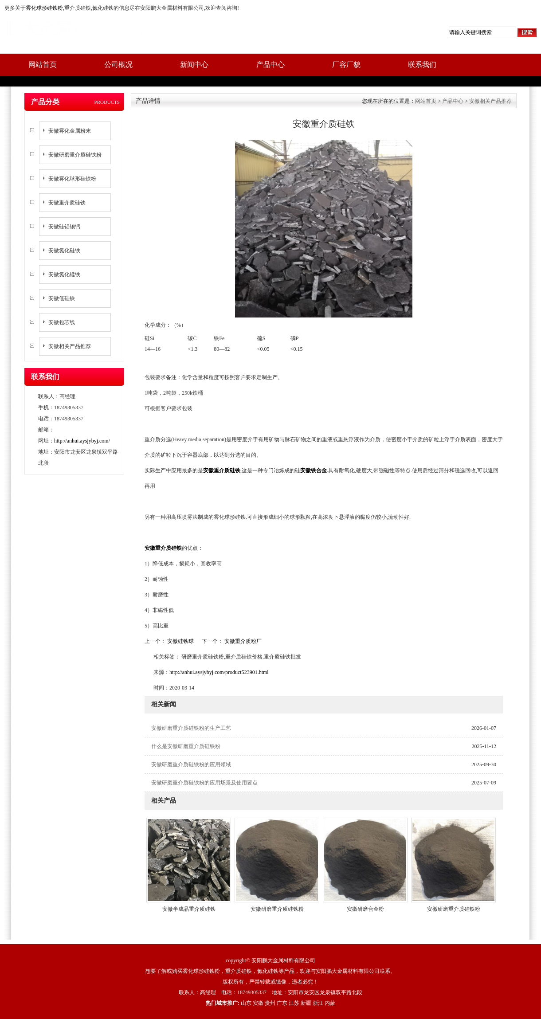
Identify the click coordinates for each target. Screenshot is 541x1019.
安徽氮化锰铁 (64, 274)
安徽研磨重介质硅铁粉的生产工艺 (191, 728)
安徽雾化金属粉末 (69, 131)
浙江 (318, 1003)
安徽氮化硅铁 (64, 250)
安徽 (258, 1003)
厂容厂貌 (346, 64)
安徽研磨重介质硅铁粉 (75, 155)
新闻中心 (194, 64)
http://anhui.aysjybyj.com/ (82, 441)
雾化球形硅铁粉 (44, 8)
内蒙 (330, 1003)
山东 (246, 1003)
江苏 (294, 1003)
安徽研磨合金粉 (365, 909)
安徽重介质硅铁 (67, 203)
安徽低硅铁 (61, 298)
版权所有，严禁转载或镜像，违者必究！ (270, 982)
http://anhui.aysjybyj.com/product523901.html (219, 672)
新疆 (306, 1003)
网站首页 (42, 64)
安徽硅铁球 (180, 641)
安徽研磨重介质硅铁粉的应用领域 (191, 764)
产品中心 (270, 64)
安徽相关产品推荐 (69, 346)
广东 (282, 1003)
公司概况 (118, 64)
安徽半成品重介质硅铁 (189, 909)
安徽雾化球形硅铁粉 (72, 179)
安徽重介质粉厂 (242, 641)
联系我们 (422, 64)
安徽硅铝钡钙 (64, 226)
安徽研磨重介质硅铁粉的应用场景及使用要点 (204, 783)
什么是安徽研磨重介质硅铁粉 (185, 746)
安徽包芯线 (61, 322)
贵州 (270, 1003)
